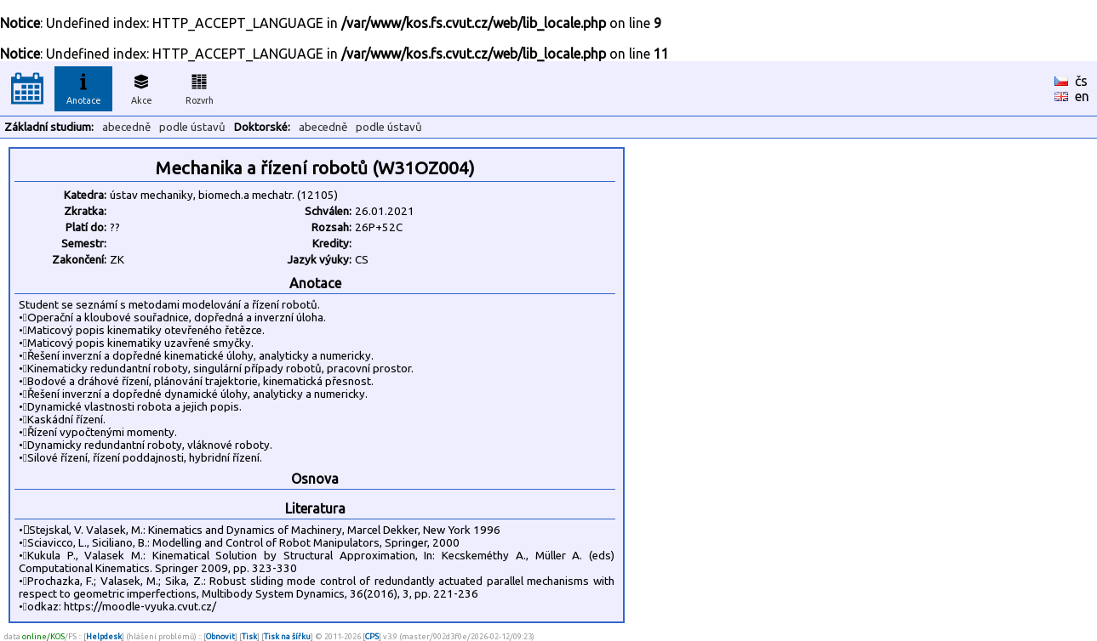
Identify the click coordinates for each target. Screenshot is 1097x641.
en (1082, 96)
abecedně (126, 127)
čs (1081, 80)
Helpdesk (104, 636)
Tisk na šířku (287, 636)
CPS (372, 636)
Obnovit (220, 636)
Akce (141, 86)
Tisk (249, 636)
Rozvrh (200, 86)
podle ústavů (192, 127)
